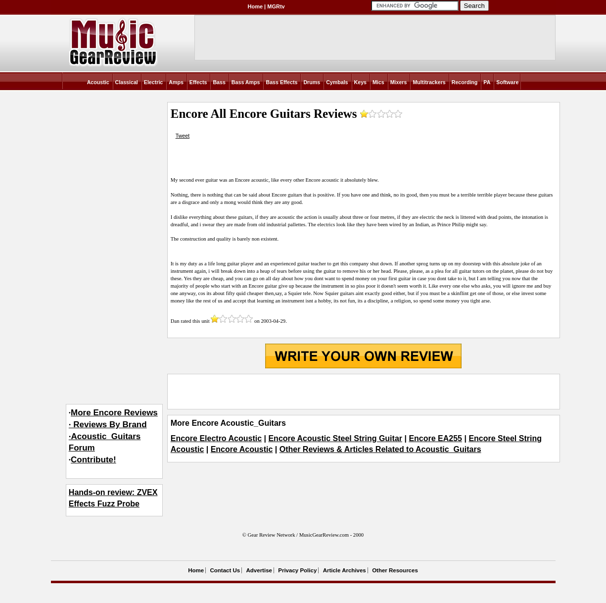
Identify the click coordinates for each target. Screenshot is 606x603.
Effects (198, 82)
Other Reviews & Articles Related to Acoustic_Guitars (380, 449)
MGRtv (275, 6)
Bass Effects (281, 82)
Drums (311, 82)
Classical (126, 82)
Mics (378, 82)
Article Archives (344, 570)
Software (507, 82)
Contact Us (225, 570)
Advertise (259, 570)
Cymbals (337, 82)
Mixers (398, 82)
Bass (219, 82)
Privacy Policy (297, 570)
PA (486, 82)
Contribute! (93, 459)
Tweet (182, 136)
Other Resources (395, 570)
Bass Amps (246, 82)
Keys (360, 82)
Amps (176, 82)
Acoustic (98, 82)
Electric (153, 82)
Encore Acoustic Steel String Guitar (335, 438)
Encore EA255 (435, 438)
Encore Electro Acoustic (216, 438)
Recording (465, 82)
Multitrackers (429, 82)
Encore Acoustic (242, 449)
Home (255, 6)
